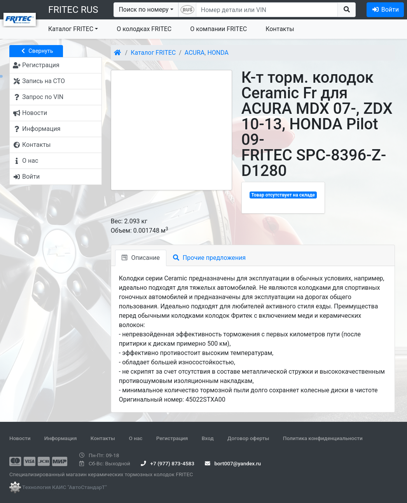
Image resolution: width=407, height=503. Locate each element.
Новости (19, 438)
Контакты (280, 29)
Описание (141, 257)
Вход (208, 438)
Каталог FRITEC (70, 29)
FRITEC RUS (73, 9)
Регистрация (172, 438)
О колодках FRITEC (144, 29)
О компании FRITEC (218, 29)
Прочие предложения (209, 257)
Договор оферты (248, 438)
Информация (60, 438)
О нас (135, 438)
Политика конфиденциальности (323, 438)
